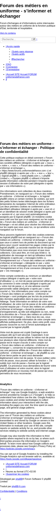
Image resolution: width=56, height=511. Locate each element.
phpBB (19, 479)
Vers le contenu (8, 33)
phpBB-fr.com (18, 486)
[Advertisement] (28, 111)
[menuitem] (22, 51)
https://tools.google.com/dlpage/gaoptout (20, 459)
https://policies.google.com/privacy (17, 449)
